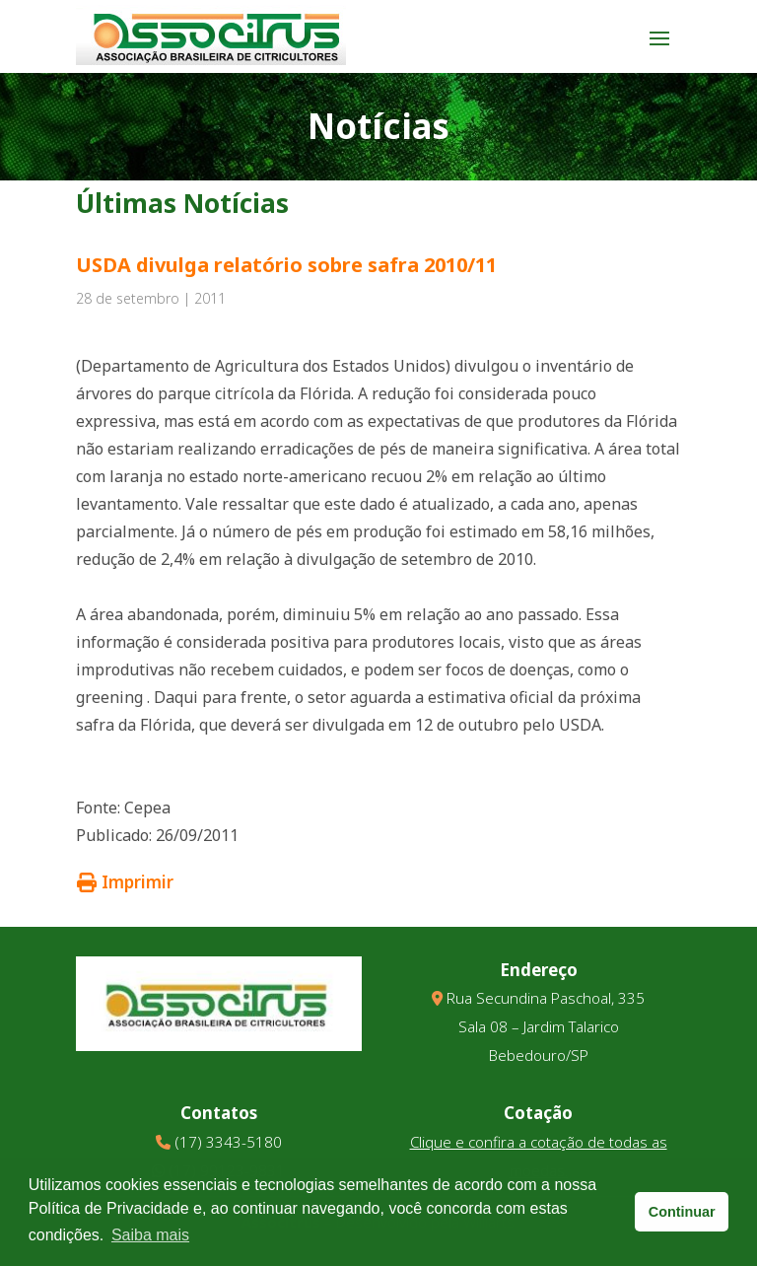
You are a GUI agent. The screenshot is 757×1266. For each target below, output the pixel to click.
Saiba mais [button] (150, 1235)
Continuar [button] (682, 1212)
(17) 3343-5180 (228, 1142)
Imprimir (125, 882)
